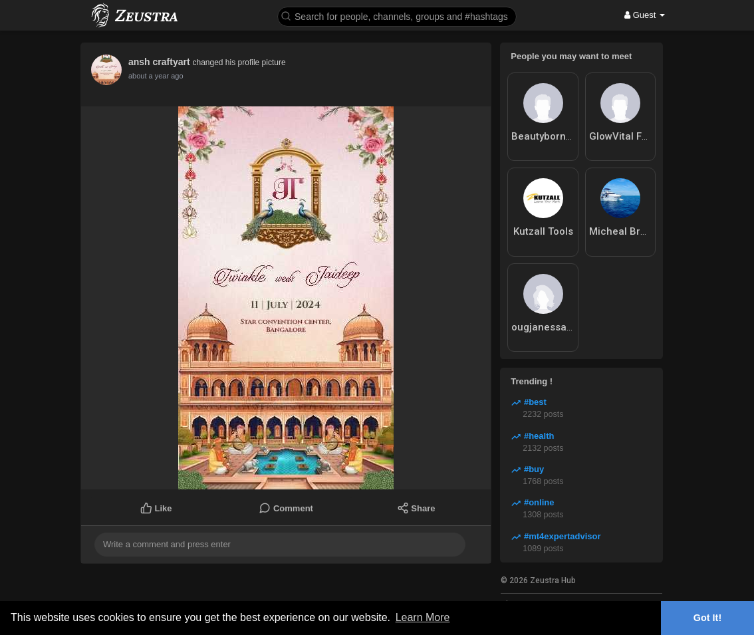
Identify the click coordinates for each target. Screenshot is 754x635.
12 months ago (152, 76)
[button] (397, 16)
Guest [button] (644, 15)
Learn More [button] (423, 617)
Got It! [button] (707, 617)
